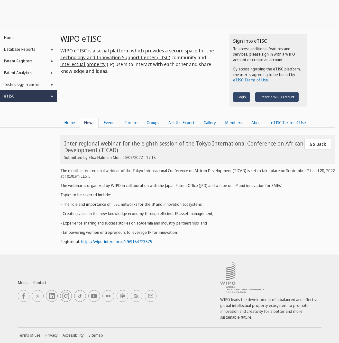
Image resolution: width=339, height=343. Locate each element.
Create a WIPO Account (276, 97)
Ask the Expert (181, 122)
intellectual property (83, 64)
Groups (153, 122)
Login (241, 97)
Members (233, 122)
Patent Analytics (27, 74)
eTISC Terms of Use (250, 80)
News (89, 122)
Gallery (210, 122)
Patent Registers (27, 62)
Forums (131, 122)
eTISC (27, 97)
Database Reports (27, 51)
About (256, 122)
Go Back (318, 144)
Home (9, 37)
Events (109, 122)
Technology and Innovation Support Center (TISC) (115, 57)
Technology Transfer (27, 86)
